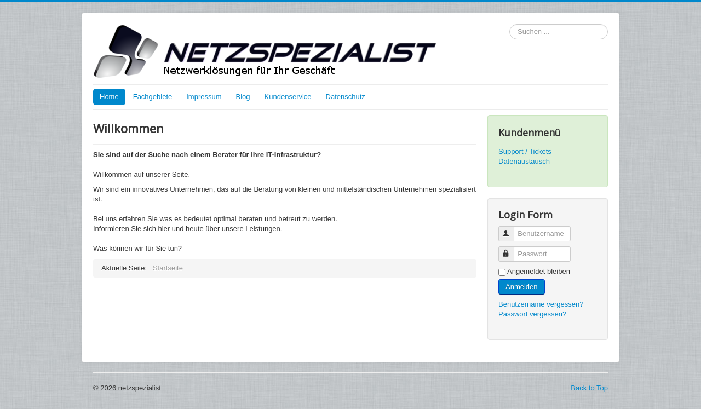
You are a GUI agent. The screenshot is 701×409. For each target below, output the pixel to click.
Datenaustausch (524, 161)
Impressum (203, 97)
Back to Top (589, 388)
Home (109, 97)
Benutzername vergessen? (540, 304)
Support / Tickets (524, 151)
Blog (243, 97)
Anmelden (521, 287)
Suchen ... (509, 24)
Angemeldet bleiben (538, 271)
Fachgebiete (153, 97)
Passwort (511, 249)
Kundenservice (288, 97)
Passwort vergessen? (532, 314)
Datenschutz (345, 97)
